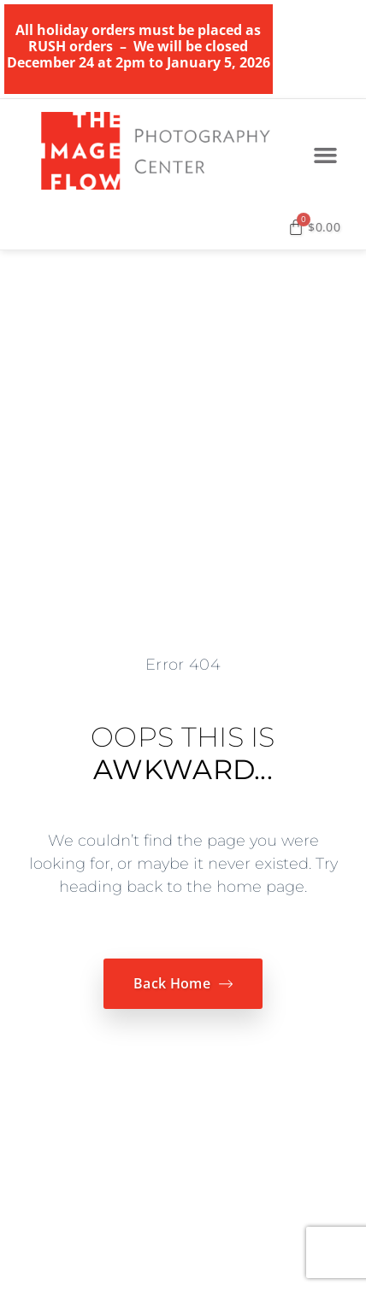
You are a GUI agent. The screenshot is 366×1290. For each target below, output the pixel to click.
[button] (326, 155)
